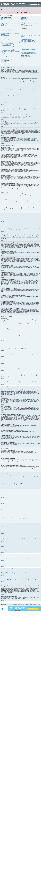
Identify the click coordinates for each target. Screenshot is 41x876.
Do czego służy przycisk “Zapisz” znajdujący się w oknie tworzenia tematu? (10, 52)
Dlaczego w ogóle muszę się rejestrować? (6, 18)
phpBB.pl (4, 179)
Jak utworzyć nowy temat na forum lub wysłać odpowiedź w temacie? (10, 42)
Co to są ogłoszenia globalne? (5, 60)
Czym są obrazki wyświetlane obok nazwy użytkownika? (8, 36)
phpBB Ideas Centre (9, 579)
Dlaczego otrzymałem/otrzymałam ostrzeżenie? (7, 49)
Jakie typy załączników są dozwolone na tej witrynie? (28, 52)
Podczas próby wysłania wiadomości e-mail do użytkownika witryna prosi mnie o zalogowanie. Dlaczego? (10, 39)
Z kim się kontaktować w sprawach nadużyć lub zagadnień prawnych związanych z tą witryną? (30, 58)
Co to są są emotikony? (4, 58)
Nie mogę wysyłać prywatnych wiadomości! (27, 29)
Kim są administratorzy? (24, 18)
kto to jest (2, 586)
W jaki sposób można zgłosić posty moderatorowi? (8, 50)
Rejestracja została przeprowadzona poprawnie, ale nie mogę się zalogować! (10, 21)
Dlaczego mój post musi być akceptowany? (7, 53)
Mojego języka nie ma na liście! (5, 35)
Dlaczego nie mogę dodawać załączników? (7, 48)
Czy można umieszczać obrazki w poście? (6, 59)
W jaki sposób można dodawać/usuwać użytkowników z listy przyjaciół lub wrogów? (30, 36)
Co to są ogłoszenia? (4, 61)
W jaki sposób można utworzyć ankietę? (6, 45)
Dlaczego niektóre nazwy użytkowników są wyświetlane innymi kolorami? (29, 24)
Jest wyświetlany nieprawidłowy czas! (6, 32)
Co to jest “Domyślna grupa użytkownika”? (26, 25)
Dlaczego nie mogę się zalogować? (5, 22)
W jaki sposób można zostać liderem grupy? (27, 22)
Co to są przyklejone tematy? (5, 62)
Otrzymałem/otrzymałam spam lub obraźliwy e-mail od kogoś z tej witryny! (30, 31)
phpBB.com (9, 179)
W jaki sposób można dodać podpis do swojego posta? (8, 44)
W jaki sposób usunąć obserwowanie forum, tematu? (28, 49)
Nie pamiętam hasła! (3, 25)
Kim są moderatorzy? (24, 19)
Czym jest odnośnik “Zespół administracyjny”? (27, 26)
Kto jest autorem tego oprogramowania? (26, 56)
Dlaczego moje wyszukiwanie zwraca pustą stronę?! (28, 41)
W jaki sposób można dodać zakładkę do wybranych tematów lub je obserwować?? (30, 47)
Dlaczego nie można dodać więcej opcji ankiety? (7, 46)
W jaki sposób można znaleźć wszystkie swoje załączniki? (29, 53)
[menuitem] (6, 8)
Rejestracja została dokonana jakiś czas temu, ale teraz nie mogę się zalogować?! (10, 24)
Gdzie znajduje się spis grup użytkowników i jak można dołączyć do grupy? (30, 21)
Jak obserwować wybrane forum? (25, 48)
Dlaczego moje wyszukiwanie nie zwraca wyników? (28, 40)
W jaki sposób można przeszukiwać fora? (26, 39)
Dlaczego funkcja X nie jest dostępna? (26, 57)
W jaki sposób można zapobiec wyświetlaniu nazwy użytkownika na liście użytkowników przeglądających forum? (10, 31)
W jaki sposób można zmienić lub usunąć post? (7, 43)
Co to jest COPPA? (3, 19)
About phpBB (13, 573)
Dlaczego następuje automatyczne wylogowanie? (7, 26)
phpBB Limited (27, 571)
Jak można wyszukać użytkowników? (26, 42)
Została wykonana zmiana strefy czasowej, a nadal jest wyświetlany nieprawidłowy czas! (10, 34)
